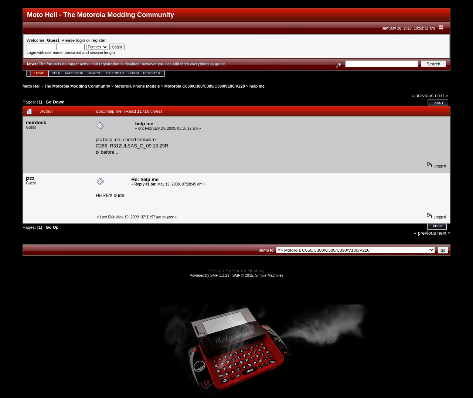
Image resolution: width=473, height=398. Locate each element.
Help (56, 73)
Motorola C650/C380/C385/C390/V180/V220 (204, 86)
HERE (102, 195)
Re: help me (145, 179)
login (80, 40)
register (98, 40)
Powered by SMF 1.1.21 (209, 275)
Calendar (115, 73)
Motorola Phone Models (137, 86)
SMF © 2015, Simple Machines (257, 275)
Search (95, 73)
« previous (422, 95)
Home (39, 73)
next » (441, 95)
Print (438, 103)
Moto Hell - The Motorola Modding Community (66, 86)
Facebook (74, 73)
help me (257, 86)
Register (151, 73)
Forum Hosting (248, 270)
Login (134, 73)
